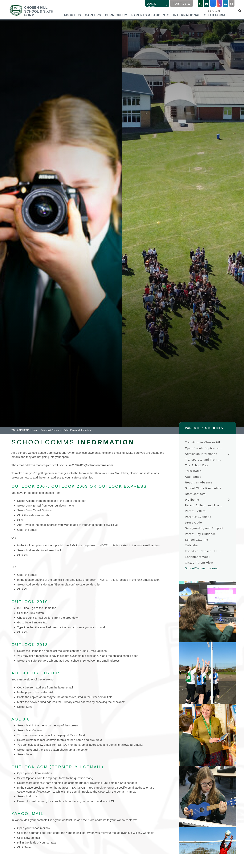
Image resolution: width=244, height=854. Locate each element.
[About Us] (72, 9)
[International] (186, 9)
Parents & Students (50, 430)
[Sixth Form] (214, 9)
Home (34, 430)
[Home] (35, 15)
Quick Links (157, 5)
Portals (181, 3)
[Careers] (93, 9)
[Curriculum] (116, 9)
